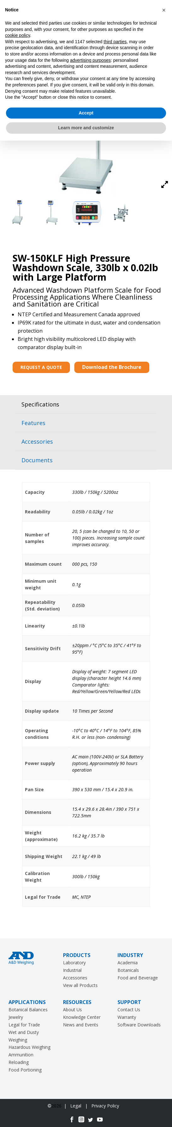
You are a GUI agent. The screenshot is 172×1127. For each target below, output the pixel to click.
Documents (37, 460)
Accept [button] (86, 112)
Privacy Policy (105, 1106)
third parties (115, 41)
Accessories (37, 441)
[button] (164, 10)
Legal (76, 1106)
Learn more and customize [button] (86, 127)
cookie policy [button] (17, 35)
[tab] (86, 404)
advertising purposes (90, 60)
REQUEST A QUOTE (41, 367)
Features (33, 423)
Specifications (40, 404)
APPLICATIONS (27, 1002)
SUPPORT (129, 1002)
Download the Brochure (111, 367)
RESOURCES (77, 1002)
